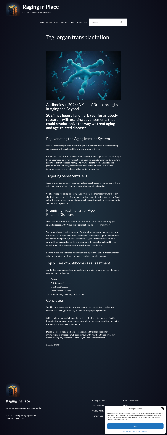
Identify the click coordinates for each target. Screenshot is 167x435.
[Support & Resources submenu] (86, 22)
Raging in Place (40, 6)
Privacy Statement (141, 431)
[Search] (121, 22)
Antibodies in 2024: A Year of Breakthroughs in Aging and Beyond (82, 107)
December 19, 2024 (53, 345)
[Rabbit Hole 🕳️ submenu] (51, 22)
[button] (162, 409)
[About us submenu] (67, 22)
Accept (135, 426)
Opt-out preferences (129, 431)
